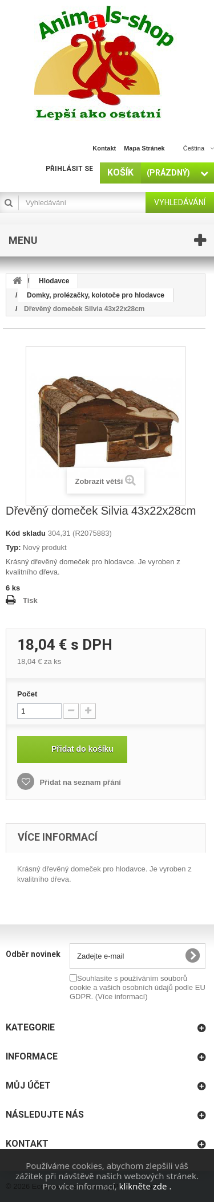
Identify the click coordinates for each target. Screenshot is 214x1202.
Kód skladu (26, 533)
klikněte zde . (145, 1186)
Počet (27, 694)
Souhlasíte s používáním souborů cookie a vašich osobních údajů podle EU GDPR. (137, 987)
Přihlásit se (69, 169)
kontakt (104, 148)
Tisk (30, 600)
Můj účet (28, 1085)
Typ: (13, 547)
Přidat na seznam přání (79, 782)
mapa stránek (144, 148)
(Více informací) (121, 996)
